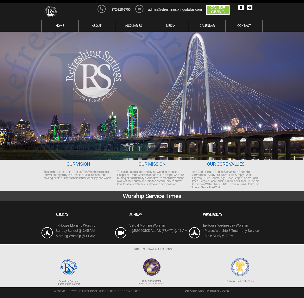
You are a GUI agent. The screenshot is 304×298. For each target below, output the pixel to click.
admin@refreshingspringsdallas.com (175, 9)
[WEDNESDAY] (194, 232)
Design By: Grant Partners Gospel (207, 290)
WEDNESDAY (212, 215)
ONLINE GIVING (217, 9)
